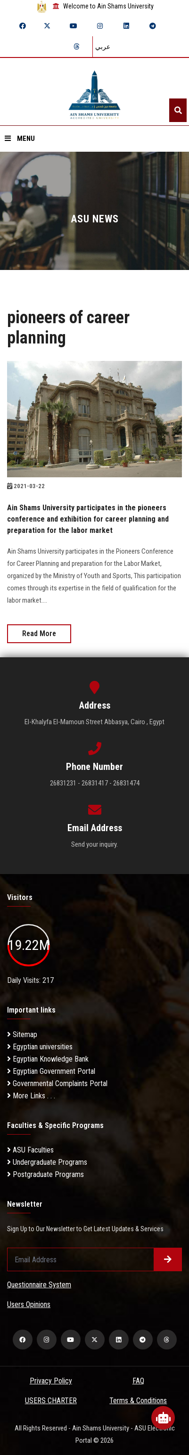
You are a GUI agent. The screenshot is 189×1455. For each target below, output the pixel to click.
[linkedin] (126, 26)
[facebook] (22, 26)
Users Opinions (28, 1304)
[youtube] (73, 26)
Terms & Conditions (138, 1400)
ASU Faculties (30, 1149)
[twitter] (47, 26)
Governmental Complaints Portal (57, 1083)
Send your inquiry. (94, 844)
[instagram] (100, 26)
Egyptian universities (40, 1046)
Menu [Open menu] (20, 138)
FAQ (138, 1380)
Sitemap (22, 1034)
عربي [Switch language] (102, 46)
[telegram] (152, 26)
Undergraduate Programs (47, 1162)
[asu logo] (94, 91)
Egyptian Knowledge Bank (48, 1058)
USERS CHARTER (51, 1400)
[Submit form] (168, 1259)
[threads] (76, 46)
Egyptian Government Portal (51, 1071)
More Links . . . (31, 1095)
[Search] (178, 110)
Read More (39, 633)
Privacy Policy (51, 1380)
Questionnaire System (39, 1284)
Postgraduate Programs (45, 1174)
